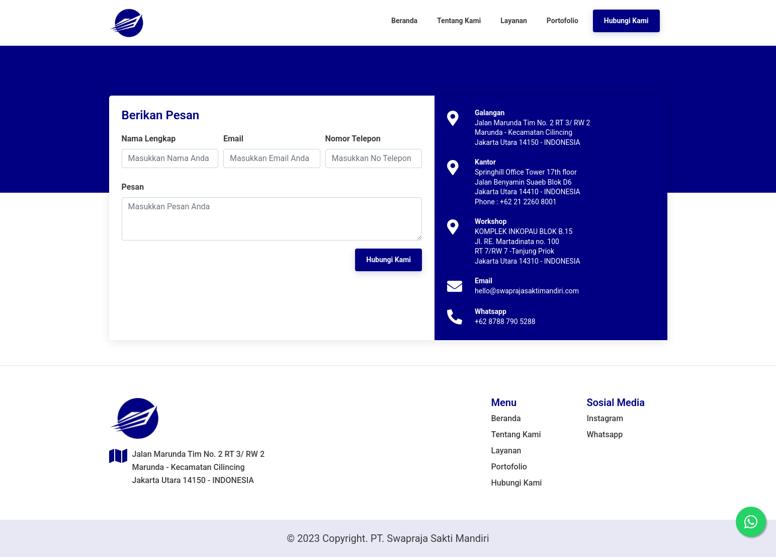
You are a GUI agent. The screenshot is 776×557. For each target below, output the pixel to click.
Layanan (506, 450)
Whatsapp (605, 434)
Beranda (506, 418)
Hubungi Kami (516, 483)
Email (233, 138)
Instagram (605, 418)
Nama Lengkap (149, 138)
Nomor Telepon (353, 138)
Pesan (133, 187)
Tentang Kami (516, 434)
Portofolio (509, 466)
